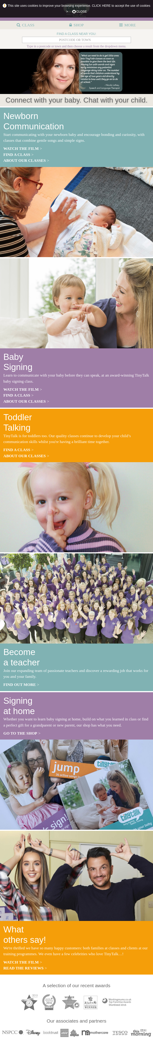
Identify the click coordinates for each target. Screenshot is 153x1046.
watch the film (21, 148)
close (81, 11)
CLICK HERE (101, 5)
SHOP (79, 25)
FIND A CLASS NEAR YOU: (76, 34)
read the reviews (23, 968)
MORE (130, 25)
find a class (16, 154)
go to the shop (20, 733)
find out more (19, 684)
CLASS (28, 25)
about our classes (24, 160)
